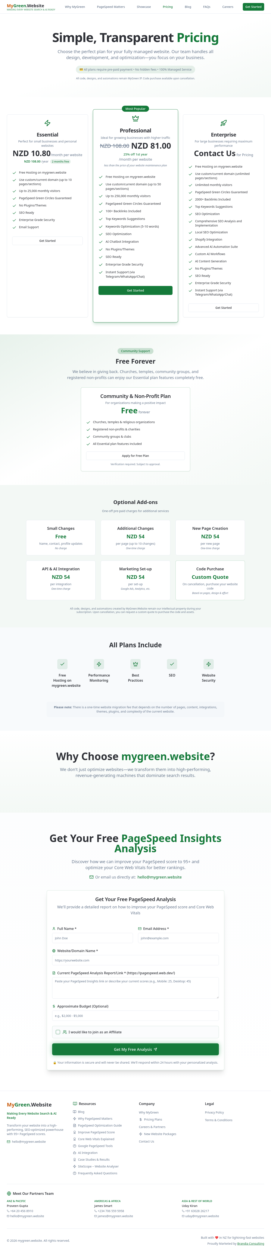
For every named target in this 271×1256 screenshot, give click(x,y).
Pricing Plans (150, 1119)
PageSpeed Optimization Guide (97, 1125)
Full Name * (64, 928)
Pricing (168, 7)
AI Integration (85, 1153)
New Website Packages (157, 1134)
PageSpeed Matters (111, 7)
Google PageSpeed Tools (93, 1146)
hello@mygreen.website (159, 877)
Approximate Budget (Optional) (80, 1006)
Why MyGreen (75, 7)
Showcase (144, 7)
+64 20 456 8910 (20, 1211)
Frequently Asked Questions (95, 1173)
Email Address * (153, 928)
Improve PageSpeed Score (94, 1132)
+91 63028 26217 (195, 1211)
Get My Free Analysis (135, 1049)
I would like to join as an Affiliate (92, 1032)
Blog (188, 7)
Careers (227, 7)
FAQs (207, 7)
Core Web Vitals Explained (93, 1139)
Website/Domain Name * (75, 950)
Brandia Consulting (250, 1243)
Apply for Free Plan (135, 456)
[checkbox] (58, 1032)
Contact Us (146, 1141)
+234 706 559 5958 (109, 1211)
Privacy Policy (214, 1112)
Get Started (253, 7)
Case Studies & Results (91, 1159)
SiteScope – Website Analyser (96, 1166)
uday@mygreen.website (200, 1216)
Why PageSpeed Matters (92, 1119)
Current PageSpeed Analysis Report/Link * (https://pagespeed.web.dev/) (113, 973)
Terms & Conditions (219, 1120)
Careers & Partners (152, 1127)
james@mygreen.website (113, 1216)
